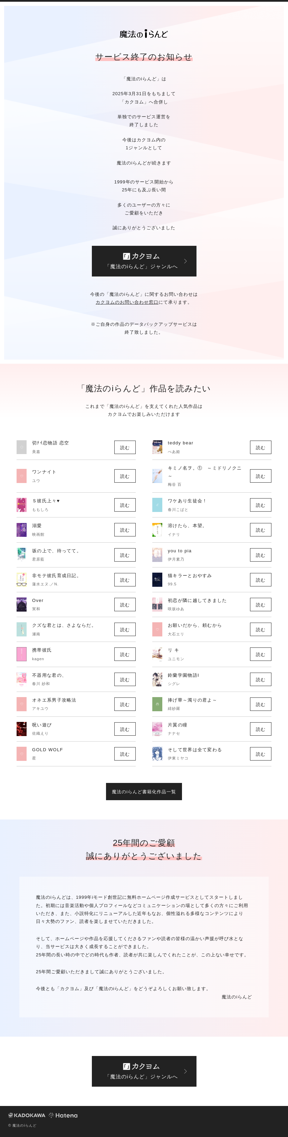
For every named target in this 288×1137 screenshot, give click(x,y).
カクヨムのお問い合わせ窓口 (127, 302)
